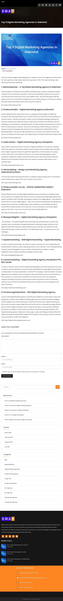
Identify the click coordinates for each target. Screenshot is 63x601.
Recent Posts (7, 395)
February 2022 (9, 437)
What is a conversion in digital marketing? (17, 410)
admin (3, 69)
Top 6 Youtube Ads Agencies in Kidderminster (18, 559)
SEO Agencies (8, 493)
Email (3, 364)
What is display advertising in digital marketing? (18, 419)
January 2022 (8, 442)
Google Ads (8, 478)
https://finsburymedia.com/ (12, 138)
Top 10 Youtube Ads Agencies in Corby (16, 552)
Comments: (5, 336)
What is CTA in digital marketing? (14, 415)
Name (3, 356)
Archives (6, 427)
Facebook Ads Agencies (11, 474)
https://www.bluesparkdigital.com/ (14, 235)
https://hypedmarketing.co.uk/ (13, 255)
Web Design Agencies (11, 497)
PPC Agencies (8, 488)
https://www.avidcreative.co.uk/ (13, 165)
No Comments (7, 71)
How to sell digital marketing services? (15, 401)
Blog (6, 460)
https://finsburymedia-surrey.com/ (15, 213)
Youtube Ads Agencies (11, 502)
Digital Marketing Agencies (12, 469)
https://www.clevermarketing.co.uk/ (15, 288)
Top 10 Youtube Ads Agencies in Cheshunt (17, 545)
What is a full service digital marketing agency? (18, 405)
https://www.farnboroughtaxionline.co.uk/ (17, 320)
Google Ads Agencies (11, 483)
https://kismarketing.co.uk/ (12, 183)
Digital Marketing (9, 464)
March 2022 (8, 432)
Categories (7, 454)
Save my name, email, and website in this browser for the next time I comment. (24, 371)
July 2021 (7, 447)
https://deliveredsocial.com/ (12, 105)
